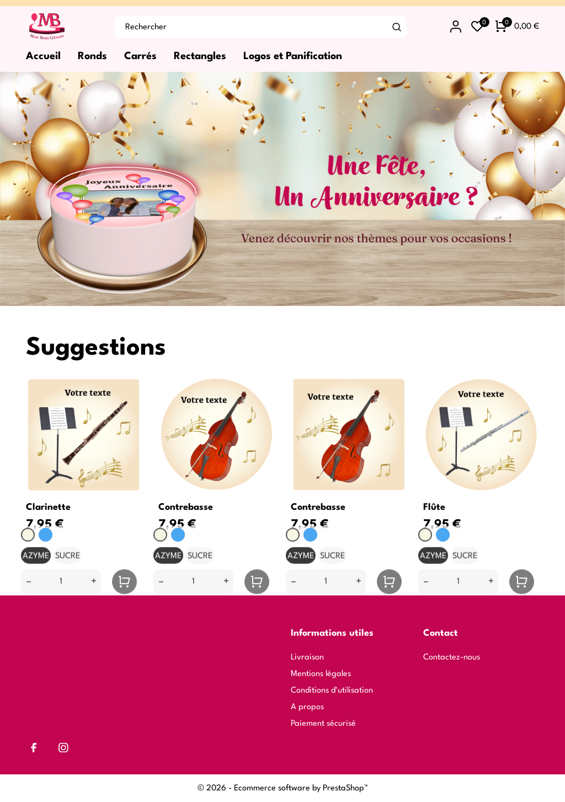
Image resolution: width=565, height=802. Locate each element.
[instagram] (63, 747)
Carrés (140, 56)
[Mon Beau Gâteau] (62, 27)
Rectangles (200, 56)
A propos (307, 707)
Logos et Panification (292, 56)
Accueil (43, 56)
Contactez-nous (451, 657)
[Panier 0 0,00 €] (517, 27)
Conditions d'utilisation (332, 691)
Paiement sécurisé (323, 724)
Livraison (307, 657)
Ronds (92, 56)
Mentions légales (321, 674)
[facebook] (33, 747)
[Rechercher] (397, 27)
